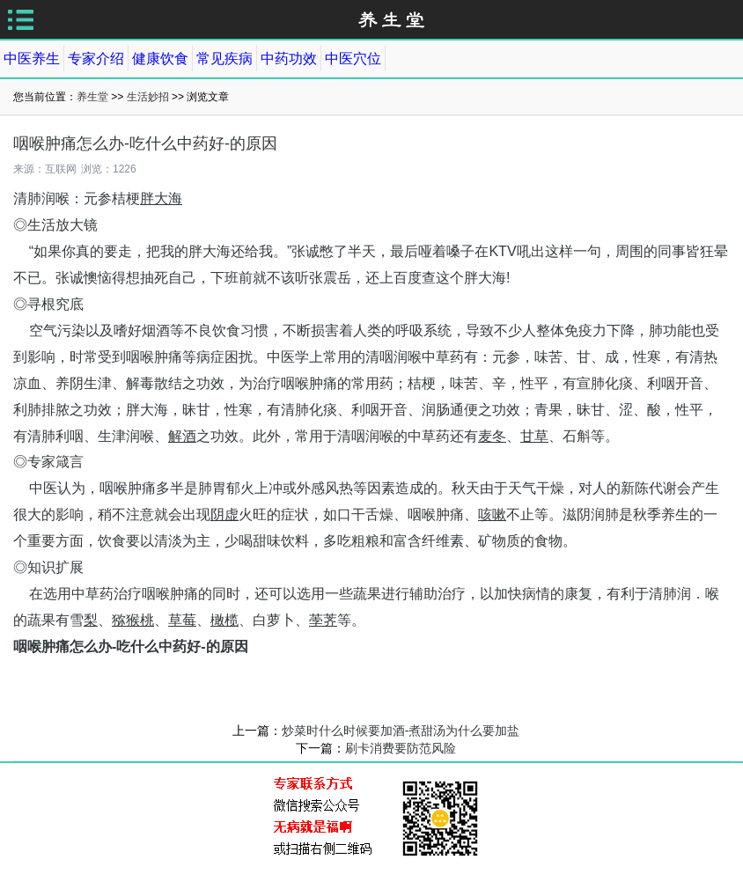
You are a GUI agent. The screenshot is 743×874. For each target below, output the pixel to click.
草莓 (182, 620)
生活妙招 (148, 97)
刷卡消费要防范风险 (400, 748)
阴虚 (224, 514)
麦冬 (492, 436)
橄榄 (224, 620)
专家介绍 (96, 58)
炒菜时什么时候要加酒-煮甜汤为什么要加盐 (401, 730)
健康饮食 (160, 58)
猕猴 (126, 620)
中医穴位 (353, 58)
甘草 (534, 436)
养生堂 (92, 97)
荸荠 (323, 620)
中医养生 (32, 58)
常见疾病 (224, 58)
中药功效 (289, 58)
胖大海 (161, 198)
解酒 (182, 436)
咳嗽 (492, 514)
